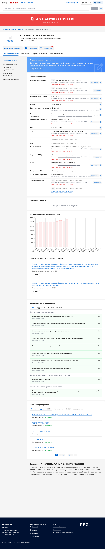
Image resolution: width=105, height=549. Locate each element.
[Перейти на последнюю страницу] (70, 455)
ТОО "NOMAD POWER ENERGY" (43, 448)
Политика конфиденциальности (63, 532)
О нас (54, 524)
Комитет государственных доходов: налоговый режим (72, 176)
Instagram (34, 530)
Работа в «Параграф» (59, 527)
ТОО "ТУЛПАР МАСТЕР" (40, 423)
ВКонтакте (34, 536)
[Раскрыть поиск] (101, 8)
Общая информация (10, 60)
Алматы (20, 29)
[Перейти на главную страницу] (10, 2)
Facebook (34, 527)
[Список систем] (26, 2)
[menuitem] (12, 60)
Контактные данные (10, 64)
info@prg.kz (7, 524)
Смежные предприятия (11, 79)
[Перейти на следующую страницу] (75, 455)
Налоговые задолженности (8, 69)
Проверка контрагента (8, 29)
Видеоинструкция (72, 2)
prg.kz (5, 527)
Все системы (57, 530)
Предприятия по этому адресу (62, 191)
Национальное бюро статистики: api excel (69, 82)
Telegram (34, 533)
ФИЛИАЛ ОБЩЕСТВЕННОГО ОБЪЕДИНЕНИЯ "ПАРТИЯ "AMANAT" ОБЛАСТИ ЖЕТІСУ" (62, 415)
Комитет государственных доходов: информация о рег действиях (75, 98)
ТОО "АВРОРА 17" (38, 439)
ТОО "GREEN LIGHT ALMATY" (42, 431)
